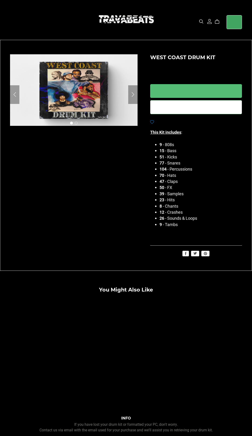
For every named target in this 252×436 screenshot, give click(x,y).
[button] (14, 94)
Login (234, 22)
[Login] (209, 20)
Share (186, 253)
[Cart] (219, 21)
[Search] (201, 21)
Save (205, 253)
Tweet (195, 253)
